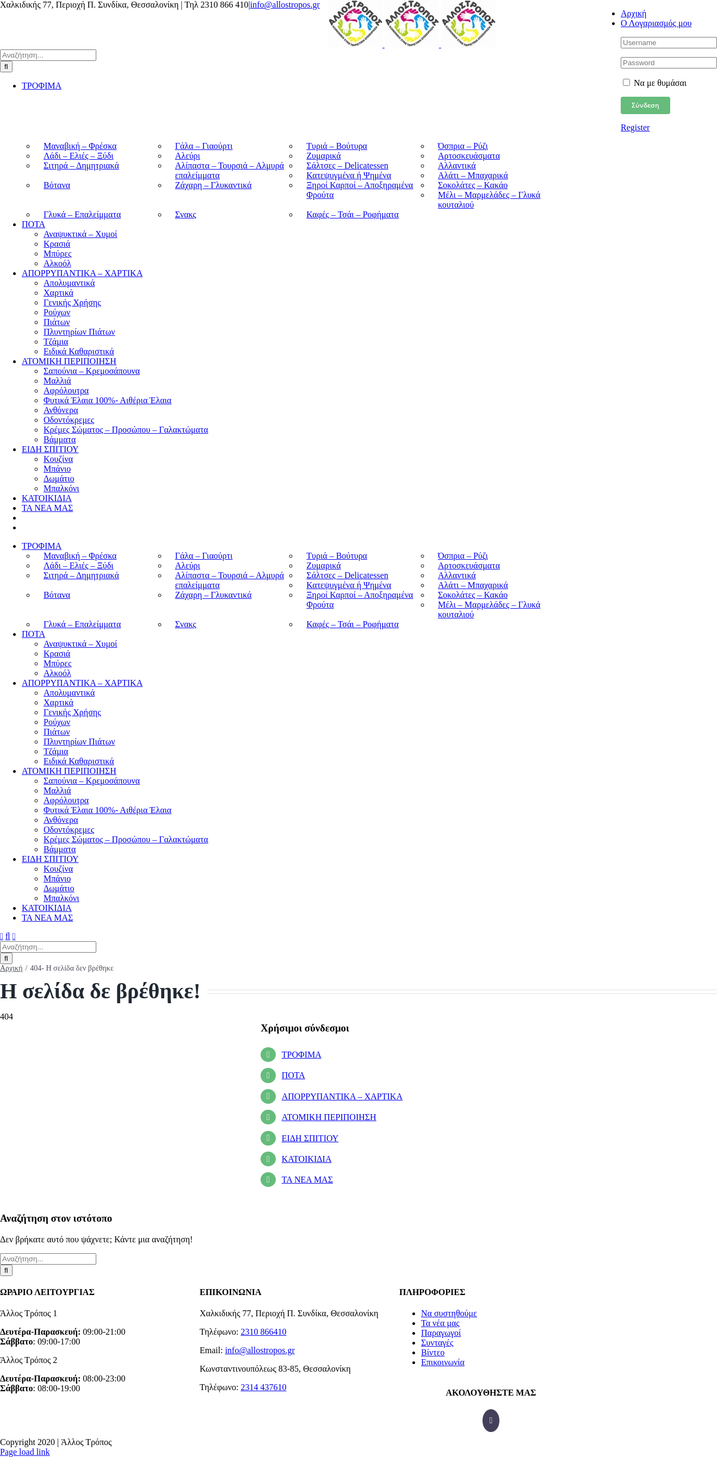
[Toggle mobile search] (7, 936)
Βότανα (57, 185)
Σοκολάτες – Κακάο (473, 185)
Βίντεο (432, 1352)
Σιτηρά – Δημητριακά (81, 165)
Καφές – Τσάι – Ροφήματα (352, 214)
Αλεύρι (187, 155)
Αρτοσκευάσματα (469, 155)
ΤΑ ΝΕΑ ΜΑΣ (307, 1179)
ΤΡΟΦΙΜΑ (302, 1054)
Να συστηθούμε (449, 1313)
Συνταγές (437, 1342)
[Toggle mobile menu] (1, 936)
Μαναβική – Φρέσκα (80, 146)
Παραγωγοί (441, 1332)
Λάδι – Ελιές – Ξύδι (79, 155)
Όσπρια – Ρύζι (463, 146)
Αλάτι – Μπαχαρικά (473, 175)
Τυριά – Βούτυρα (336, 146)
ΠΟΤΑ (293, 1075)
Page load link (25, 1451)
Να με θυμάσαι (655, 82)
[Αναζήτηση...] (48, 55)
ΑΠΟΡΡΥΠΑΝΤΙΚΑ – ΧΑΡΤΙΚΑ (342, 1096)
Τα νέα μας (440, 1323)
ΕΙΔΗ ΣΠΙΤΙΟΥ (310, 1138)
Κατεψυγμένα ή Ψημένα (348, 175)
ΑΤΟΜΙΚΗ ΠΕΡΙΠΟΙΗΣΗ (329, 1117)
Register (635, 127)
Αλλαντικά (457, 165)
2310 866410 (263, 1331)
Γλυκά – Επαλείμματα (82, 214)
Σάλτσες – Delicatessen (347, 165)
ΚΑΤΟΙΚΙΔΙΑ (307, 1159)
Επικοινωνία (443, 1362)
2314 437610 (263, 1387)
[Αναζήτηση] (6, 66)
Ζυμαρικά (323, 155)
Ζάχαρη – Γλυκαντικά (213, 185)
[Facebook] (491, 1420)
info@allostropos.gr (285, 4)
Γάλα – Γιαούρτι (204, 146)
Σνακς (185, 214)
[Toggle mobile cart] (14, 936)
